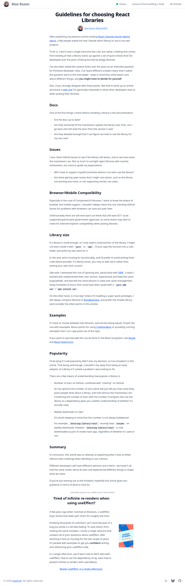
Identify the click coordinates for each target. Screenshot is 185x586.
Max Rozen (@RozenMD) (95, 28)
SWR (120, 272)
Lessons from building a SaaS (148, 4)
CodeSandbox (103, 327)
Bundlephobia (91, 300)
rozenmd (17, 580)
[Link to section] (48, 104)
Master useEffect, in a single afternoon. (81, 569)
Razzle (131, 338)
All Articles (176, 4)
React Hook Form (63, 342)
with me (67, 89)
